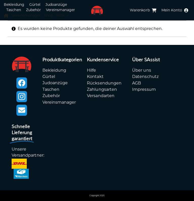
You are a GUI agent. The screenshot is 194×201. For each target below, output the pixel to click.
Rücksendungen (104, 83)
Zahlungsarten (102, 89)
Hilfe (91, 70)
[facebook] (21, 83)
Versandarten (100, 95)
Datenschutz (145, 76)
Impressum (144, 89)
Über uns (141, 70)
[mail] (21, 110)
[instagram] (21, 96)
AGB (136, 83)
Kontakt (95, 76)
